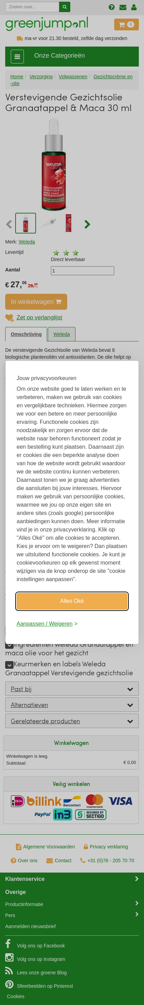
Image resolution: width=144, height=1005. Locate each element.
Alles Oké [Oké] (72, 601)
